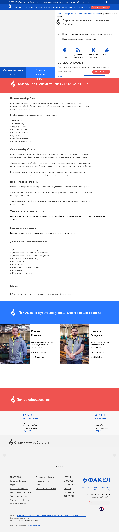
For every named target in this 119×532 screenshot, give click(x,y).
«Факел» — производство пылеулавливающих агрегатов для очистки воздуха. (51, 515)
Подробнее (28, 431)
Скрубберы (15, 485)
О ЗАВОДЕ (68, 481)
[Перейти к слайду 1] (56, 466)
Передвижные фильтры (20, 500)
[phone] (74, 71)
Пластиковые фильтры (46, 477)
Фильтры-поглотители (46, 488)
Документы (49, 7)
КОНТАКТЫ (69, 496)
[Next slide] (38, 31)
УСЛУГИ (67, 477)
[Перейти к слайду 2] (58, 466)
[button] (100, 7)
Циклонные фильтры (19, 488)
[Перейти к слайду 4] (62, 466)
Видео (64, 7)
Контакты (85, 7)
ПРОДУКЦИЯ (15, 477)
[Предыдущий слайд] (4, 455)
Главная (59, 13)
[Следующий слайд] (114, 455)
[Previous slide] (13, 31)
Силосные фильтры (18, 496)
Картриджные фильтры (20, 492)
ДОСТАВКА (69, 492)
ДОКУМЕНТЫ (70, 485)
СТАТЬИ (67, 488)
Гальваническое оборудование (87, 13)
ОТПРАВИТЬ (101, 72)
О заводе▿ (17, 7)
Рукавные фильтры (18, 481)
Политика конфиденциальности (24, 520)
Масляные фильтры (18, 503)
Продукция (68, 13)
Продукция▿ (29, 7)
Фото (58, 7)
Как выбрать (74, 7)
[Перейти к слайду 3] (60, 466)
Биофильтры (41, 485)
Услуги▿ (39, 7)
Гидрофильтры (42, 481)
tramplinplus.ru (33, 525)
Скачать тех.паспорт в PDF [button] (40, 74)
